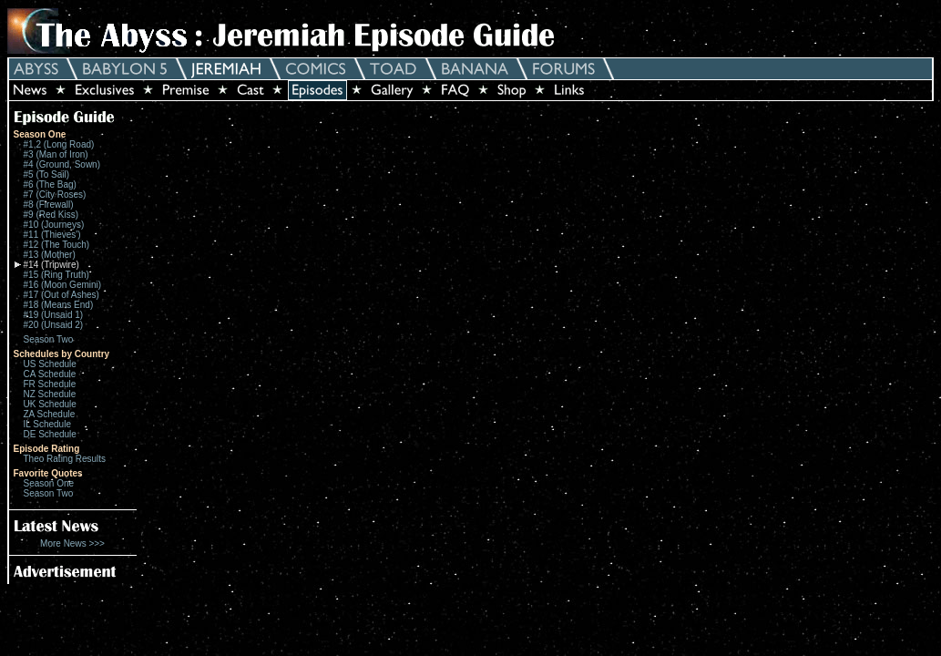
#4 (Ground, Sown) (62, 164)
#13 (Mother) (50, 255)
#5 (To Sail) (47, 174)
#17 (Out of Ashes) (61, 295)
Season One (49, 483)
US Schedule (50, 364)
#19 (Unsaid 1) (54, 315)
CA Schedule (50, 374)
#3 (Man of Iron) (56, 154)
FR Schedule (50, 384)
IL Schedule (47, 424)
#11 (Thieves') (52, 235)
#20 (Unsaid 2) (54, 325)
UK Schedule (50, 404)
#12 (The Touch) (57, 245)
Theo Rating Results (65, 459)
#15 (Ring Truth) (56, 275)
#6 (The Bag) (50, 184)
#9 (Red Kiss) (51, 215)
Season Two (49, 339)
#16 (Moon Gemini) (63, 285)
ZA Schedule (50, 414)
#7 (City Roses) (55, 195)
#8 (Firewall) (49, 205)
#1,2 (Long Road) (59, 144)
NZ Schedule (50, 394)
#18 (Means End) (59, 305)
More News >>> (72, 543)
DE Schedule (50, 434)
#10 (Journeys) (54, 225)
